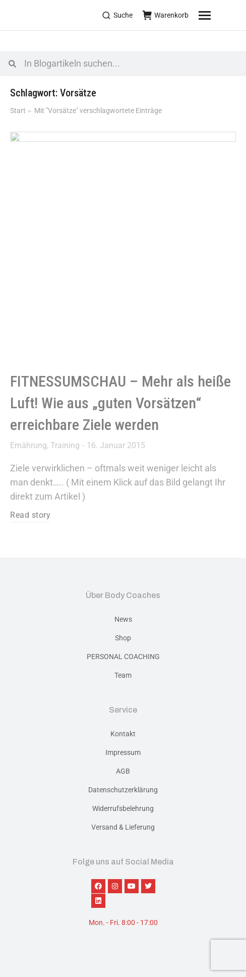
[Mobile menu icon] (217, 15)
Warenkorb (166, 15)
